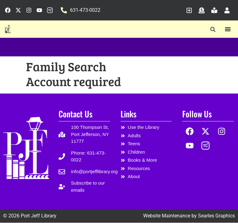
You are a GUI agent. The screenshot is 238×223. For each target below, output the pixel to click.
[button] (212, 29)
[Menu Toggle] (228, 29)
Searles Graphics (216, 216)
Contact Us (75, 114)
